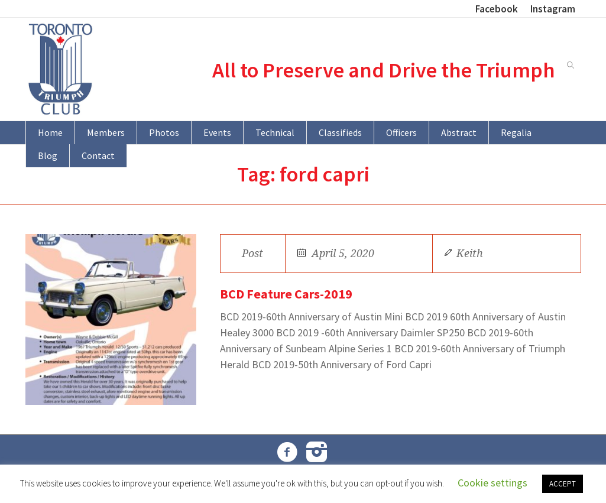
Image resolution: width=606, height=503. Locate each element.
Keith (469, 253)
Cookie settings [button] (492, 482)
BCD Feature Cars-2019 (286, 293)
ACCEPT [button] (562, 484)
